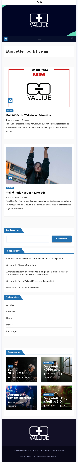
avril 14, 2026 (52, 374)
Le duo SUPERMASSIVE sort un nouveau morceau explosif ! (34, 258)
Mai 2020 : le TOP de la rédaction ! (29, 115)
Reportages (11, 331)
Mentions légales (43, 456)
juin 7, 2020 (14, 120)
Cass (28, 378)
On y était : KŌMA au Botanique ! (21, 265)
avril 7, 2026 (52, 406)
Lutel (64, 406)
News (9, 318)
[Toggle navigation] (39, 39)
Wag (25, 197)
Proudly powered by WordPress (26, 450)
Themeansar (59, 450)
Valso (25, 120)
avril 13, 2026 (17, 402)
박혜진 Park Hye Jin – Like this (26, 192)
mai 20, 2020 (14, 197)
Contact (54, 456)
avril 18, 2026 (17, 378)
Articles (9, 188)
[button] (72, 38)
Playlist (9, 110)
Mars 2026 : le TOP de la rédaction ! (23, 288)
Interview (10, 311)
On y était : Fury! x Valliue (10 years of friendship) (30, 281)
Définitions (31, 456)
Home (22, 456)
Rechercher (13, 230)
